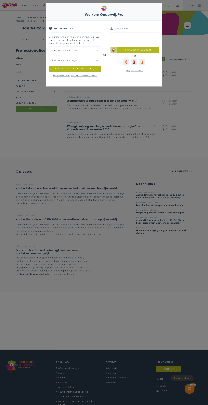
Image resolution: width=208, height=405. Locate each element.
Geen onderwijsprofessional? (84, 76)
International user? (61, 76)
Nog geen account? (134, 71)
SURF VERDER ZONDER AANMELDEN (75, 68)
